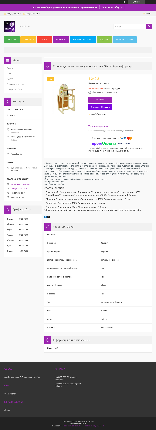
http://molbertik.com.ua (21, 185)
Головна (12, 40)
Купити (101, 100)
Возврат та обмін (124, 40)
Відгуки (104, 40)
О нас (44, 40)
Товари (28, 40)
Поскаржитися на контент (72, 426)
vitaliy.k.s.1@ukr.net (19, 189)
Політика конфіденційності (94, 426)
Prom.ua (90, 421)
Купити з (101, 107)
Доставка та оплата (83, 40)
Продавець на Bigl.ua (78, 423)
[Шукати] (149, 26)
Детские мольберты (112, 7)
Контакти (61, 40)
